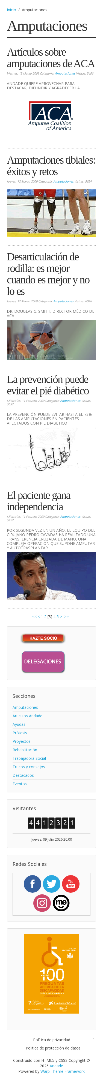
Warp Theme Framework (62, 1071)
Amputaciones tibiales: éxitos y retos (51, 166)
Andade (56, 1065)
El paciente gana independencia (38, 501)
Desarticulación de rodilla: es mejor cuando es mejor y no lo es (48, 274)
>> (67, 616)
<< (34, 616)
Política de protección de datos (53, 1048)
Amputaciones (65, 73)
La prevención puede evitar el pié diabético (48, 385)
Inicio (11, 9)
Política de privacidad (51, 1039)
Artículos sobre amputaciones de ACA (51, 58)
